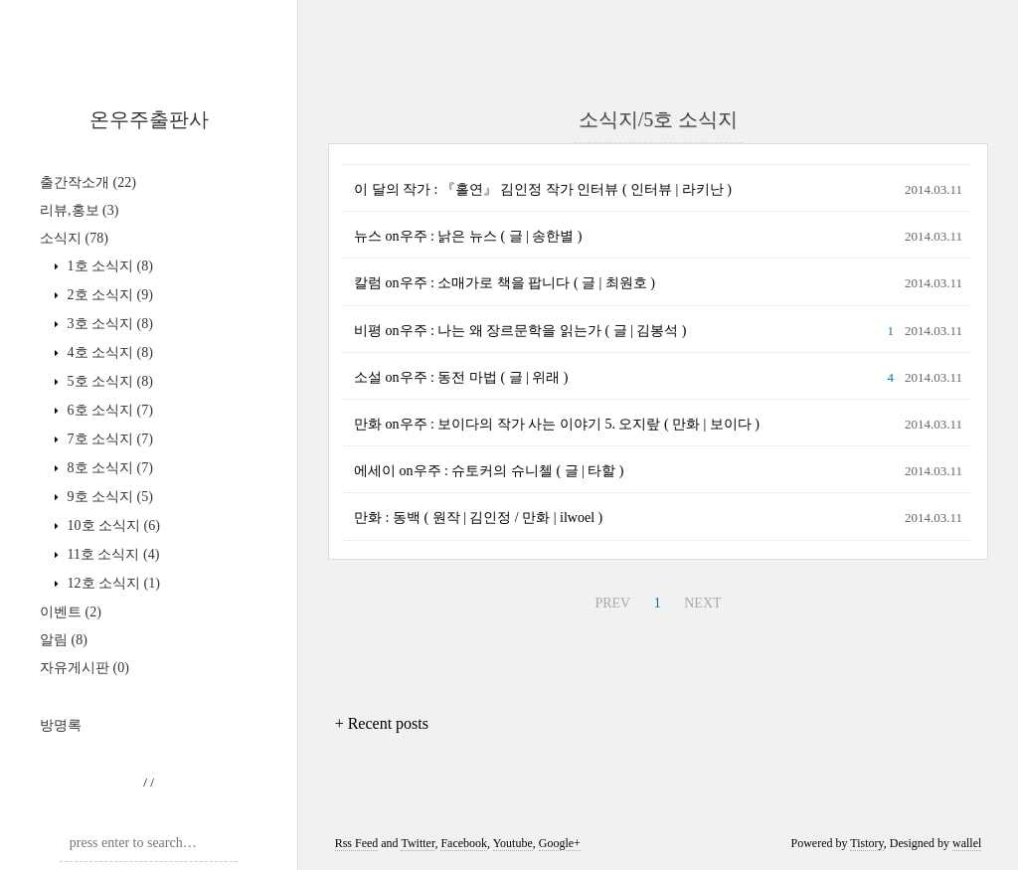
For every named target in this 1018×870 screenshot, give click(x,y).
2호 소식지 (108, 294)
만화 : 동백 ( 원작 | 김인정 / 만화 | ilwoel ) (478, 517)
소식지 (74, 238)
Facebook (463, 843)
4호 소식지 (108, 352)
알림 (63, 639)
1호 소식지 (108, 266)
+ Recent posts (381, 723)
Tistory (866, 843)
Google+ (560, 843)
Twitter (417, 843)
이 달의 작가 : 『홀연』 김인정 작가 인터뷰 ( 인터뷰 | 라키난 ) (543, 189)
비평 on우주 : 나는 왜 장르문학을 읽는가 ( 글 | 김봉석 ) (520, 330)
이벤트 (70, 612)
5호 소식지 (108, 381)
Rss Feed (357, 843)
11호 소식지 (111, 554)
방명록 (61, 725)
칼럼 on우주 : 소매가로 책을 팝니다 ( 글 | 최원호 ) (504, 282)
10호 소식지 (112, 525)
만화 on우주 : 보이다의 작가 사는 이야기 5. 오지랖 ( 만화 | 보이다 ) (557, 424)
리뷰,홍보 (79, 210)
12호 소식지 (112, 583)
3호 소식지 (108, 323)
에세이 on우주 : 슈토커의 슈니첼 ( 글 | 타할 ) (489, 470)
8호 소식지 (108, 467)
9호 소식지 (108, 496)
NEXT (702, 603)
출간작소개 (88, 182)
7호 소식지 (108, 439)
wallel (966, 843)
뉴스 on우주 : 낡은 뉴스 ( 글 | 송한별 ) (468, 236)
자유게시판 (84, 667)
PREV (612, 603)
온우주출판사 (149, 119)
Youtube (513, 843)
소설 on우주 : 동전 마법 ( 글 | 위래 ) (461, 377)
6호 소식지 (108, 410)
